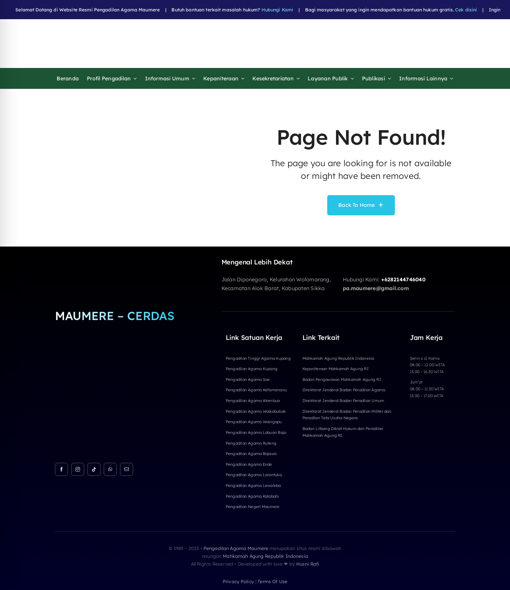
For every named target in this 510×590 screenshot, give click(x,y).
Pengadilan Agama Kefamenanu (256, 389)
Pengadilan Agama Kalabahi (252, 496)
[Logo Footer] (118, 261)
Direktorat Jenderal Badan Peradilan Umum (343, 400)
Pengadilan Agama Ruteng (251, 443)
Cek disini (451, 10)
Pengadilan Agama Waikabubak (256, 411)
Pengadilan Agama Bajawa (251, 453)
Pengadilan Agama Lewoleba (253, 485)
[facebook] (61, 469)
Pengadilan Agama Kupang (252, 368)
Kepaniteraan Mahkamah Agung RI (335, 368)
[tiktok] (94, 469)
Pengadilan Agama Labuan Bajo (256, 432)
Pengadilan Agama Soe (248, 379)
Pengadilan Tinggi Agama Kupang (258, 358)
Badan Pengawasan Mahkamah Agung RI (341, 379)
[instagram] (77, 469)
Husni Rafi (307, 564)
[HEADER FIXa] (202, 30)
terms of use (272, 581)
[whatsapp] (110, 469)
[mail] (126, 469)
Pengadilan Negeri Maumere (253, 506)
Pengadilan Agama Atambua (253, 400)
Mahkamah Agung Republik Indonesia (338, 358)
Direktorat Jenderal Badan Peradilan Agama (343, 389)
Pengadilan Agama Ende (249, 464)
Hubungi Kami (262, 10)
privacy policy (238, 581)
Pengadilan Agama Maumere (236, 548)
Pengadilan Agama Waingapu (254, 421)
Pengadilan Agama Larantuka (254, 474)
